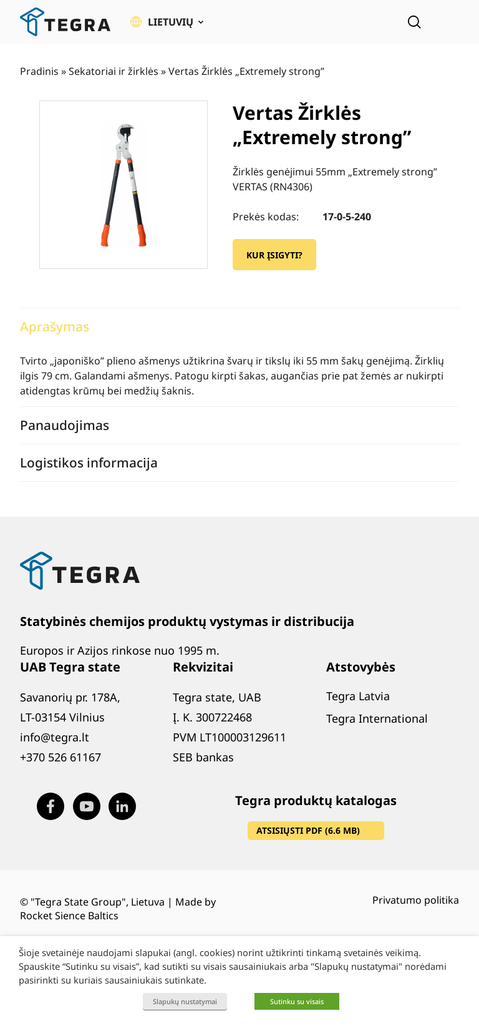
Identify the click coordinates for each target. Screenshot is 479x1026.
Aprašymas (54, 326)
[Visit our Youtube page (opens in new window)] (86, 806)
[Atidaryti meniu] (450, 21)
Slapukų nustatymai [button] (185, 1001)
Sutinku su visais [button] (297, 1001)
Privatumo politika (415, 900)
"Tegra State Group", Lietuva (98, 902)
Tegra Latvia (358, 695)
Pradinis (39, 71)
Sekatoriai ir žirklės (113, 71)
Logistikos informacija (89, 462)
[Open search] (414, 21)
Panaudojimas (64, 425)
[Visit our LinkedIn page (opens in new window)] (122, 806)
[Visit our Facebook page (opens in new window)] (50, 806)
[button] (166, 21)
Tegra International (377, 718)
